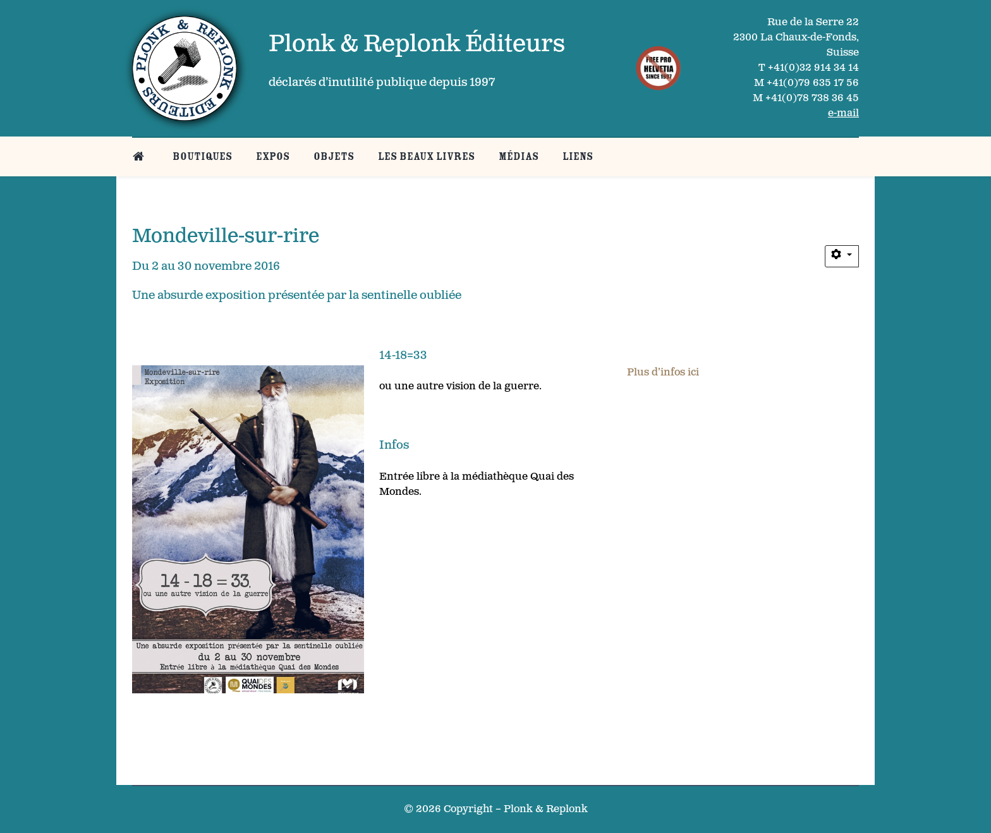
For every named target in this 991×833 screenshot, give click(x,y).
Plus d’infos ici (663, 372)
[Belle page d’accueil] (140, 156)
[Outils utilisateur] (842, 256)
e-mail (843, 113)
